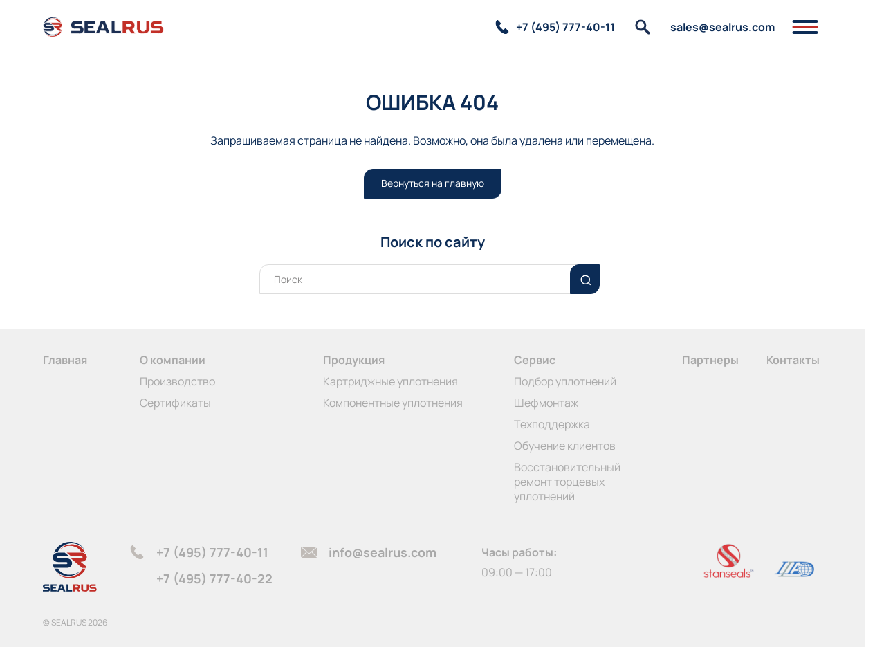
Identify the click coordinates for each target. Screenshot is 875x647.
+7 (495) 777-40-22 (214, 578)
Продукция (354, 359)
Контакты (793, 359)
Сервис (534, 359)
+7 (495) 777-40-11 (212, 552)
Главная (65, 359)
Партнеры (710, 359)
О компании (172, 359)
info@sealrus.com (382, 552)
